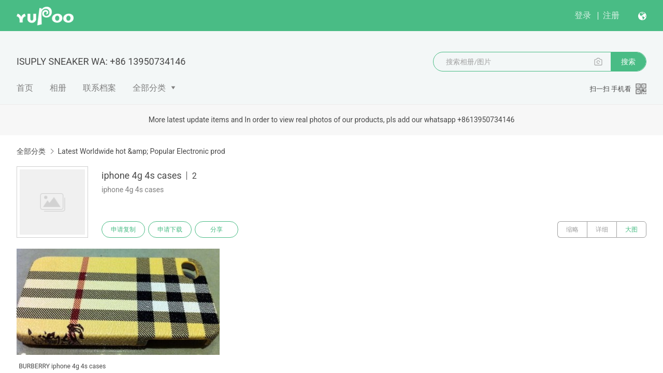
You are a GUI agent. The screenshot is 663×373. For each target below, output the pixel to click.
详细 (602, 229)
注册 (611, 15)
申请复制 (123, 229)
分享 (216, 229)
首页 (25, 88)
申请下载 (169, 229)
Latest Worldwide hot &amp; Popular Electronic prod (141, 151)
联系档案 (99, 88)
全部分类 (149, 88)
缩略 (572, 229)
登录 (582, 15)
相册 (58, 88)
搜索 (628, 62)
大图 (631, 229)
